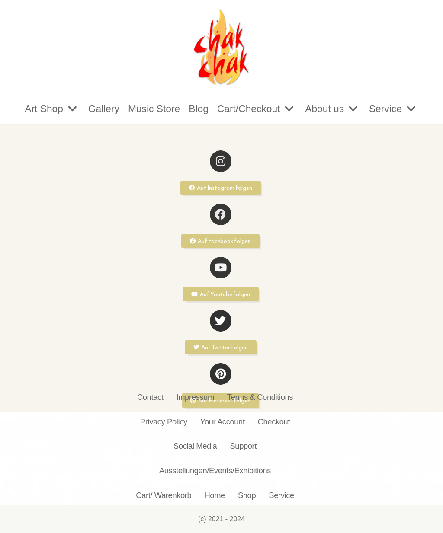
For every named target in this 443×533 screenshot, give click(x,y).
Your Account (222, 421)
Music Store (153, 108)
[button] (220, 188)
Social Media (195, 446)
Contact (150, 397)
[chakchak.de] (221, 46)
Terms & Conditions (260, 397)
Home (214, 495)
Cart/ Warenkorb (163, 495)
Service (281, 495)
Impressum (195, 397)
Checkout (274, 421)
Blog (199, 108)
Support (243, 446)
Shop (247, 495)
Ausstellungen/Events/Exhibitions (215, 470)
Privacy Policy (163, 421)
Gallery (103, 108)
